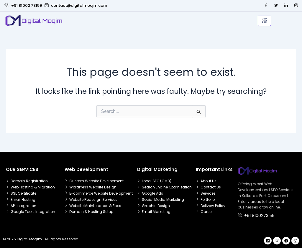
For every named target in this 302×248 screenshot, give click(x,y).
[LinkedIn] (286, 5)
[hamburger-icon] (264, 21)
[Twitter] (276, 5)
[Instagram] (296, 5)
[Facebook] (266, 5)
